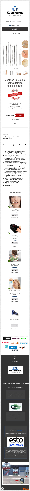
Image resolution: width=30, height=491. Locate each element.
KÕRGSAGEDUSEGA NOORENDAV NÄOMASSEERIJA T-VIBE (14, 292)
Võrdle (15, 123)
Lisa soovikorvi (15, 119)
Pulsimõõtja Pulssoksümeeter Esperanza (15, 237)
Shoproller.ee (26, 489)
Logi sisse (4, 2)
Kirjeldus (5, 134)
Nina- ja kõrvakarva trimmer (14, 320)
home (3, 37)
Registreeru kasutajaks (11, 2)
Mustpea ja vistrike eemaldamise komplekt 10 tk (15, 37)
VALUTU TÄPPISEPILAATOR (14, 210)
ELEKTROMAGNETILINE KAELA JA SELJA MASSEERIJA (15, 264)
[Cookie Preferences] (2, 488)
